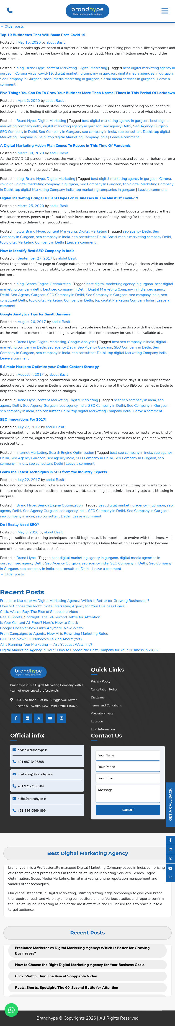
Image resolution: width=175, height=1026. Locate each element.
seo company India (144, 294)
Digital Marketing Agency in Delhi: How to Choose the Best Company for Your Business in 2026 (79, 650)
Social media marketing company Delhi (139, 236)
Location (97, 721)
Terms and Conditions (106, 705)
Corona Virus (25, 73)
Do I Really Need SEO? (19, 524)
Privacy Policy (100, 681)
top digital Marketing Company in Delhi (32, 242)
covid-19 (45, 73)
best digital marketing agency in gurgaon (115, 120)
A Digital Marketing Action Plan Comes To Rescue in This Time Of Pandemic (65, 145)
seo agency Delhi (117, 126)
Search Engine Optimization (48, 283)
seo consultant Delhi (135, 131)
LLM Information (103, 729)
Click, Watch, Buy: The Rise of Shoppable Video (39, 611)
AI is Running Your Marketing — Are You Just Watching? (46, 644)
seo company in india (99, 131)
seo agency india (72, 405)
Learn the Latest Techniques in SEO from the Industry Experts (53, 472)
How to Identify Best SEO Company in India (37, 250)
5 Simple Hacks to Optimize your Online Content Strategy (49, 366)
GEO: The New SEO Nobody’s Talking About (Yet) (41, 639)
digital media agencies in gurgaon (145, 73)
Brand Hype (35, 68)
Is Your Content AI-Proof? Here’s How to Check (39, 622)
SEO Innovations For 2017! (23, 419)
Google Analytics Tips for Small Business (35, 314)
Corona (165, 178)
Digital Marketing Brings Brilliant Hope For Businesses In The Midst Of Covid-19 (69, 198)
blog (20, 68)
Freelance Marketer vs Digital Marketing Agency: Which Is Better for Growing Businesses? (74, 600)
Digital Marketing (93, 68)
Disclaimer (98, 697)
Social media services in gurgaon (127, 78)
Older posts (12, 26)
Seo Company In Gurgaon (20, 78)
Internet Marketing (31, 452)
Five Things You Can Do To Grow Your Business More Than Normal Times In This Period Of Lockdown (87, 92)
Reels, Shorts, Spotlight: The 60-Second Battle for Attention (50, 617)
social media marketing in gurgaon (71, 78)
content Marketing (62, 68)
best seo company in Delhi (64, 289)
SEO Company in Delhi (18, 131)
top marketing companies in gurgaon (105, 189)
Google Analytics (82, 341)
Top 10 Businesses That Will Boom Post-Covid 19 (42, 34)
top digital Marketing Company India (77, 137)
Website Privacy (102, 713)
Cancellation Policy (104, 689)
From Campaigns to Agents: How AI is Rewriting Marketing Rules (54, 633)
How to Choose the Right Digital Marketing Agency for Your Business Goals (62, 606)
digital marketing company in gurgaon (85, 73)
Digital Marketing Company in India (116, 289)
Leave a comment (124, 137)
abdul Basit (55, 42)
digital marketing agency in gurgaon (72, 126)
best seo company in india (133, 341)
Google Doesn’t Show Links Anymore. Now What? (41, 628)
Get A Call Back (170, 804)
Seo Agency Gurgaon (150, 126)
